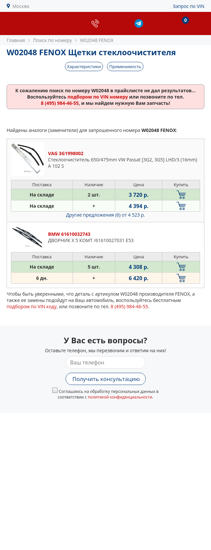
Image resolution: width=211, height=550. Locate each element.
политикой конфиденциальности (120, 397)
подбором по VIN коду (32, 306)
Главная (16, 40)
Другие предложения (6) (105, 215)
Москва (21, 6)
